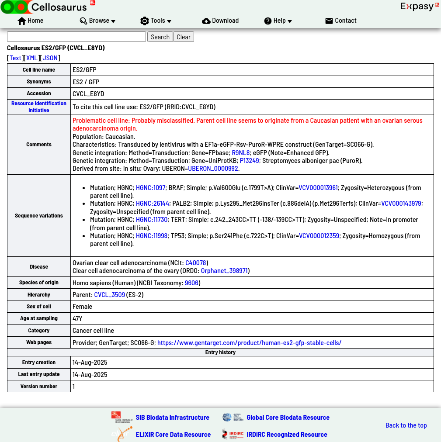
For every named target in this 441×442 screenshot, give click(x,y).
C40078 (195, 262)
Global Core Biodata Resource (288, 417)
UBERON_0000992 (213, 168)
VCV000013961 (318, 187)
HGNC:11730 (151, 219)
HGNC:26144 (152, 203)
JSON (50, 57)
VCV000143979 (401, 203)
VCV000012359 (319, 235)
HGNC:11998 (151, 235)
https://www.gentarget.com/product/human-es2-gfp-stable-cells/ (249, 342)
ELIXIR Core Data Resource (173, 434)
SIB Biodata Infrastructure (172, 417)
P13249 (249, 160)
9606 (191, 282)
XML (32, 57)
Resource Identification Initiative (38, 106)
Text (15, 57)
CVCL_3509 (109, 294)
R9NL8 (241, 152)
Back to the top (406, 425)
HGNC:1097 (150, 187)
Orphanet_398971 (224, 270)
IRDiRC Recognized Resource (287, 434)
